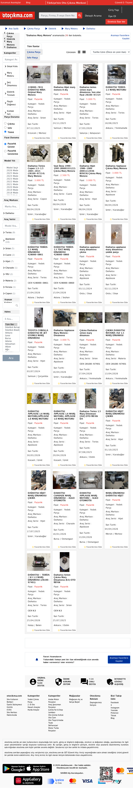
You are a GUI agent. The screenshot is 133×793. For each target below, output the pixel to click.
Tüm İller (11, 324)
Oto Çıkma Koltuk (55, 715)
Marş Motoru (70, 28)
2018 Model (11, 192)
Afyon (11, 346)
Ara (11, 358)
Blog (28, 2)
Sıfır (10, 128)
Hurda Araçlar (33, 710)
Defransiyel (53, 725)
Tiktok (113, 715)
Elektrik (50, 28)
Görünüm (71, 52)
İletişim (93, 705)
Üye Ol (112, 16)
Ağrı (11, 349)
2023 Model (11, 178)
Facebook (115, 702)
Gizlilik (10, 707)
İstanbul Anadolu (11, 330)
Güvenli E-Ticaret (123, 2)
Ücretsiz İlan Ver (116, 21)
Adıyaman (11, 344)
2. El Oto (31, 704)
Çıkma (11, 124)
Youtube (114, 710)
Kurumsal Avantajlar (11, 2)
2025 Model (11, 173)
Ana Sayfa (11, 28)
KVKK (9, 710)
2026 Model (11, 170)
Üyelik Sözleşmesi (14, 704)
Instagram (115, 708)
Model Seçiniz (11, 167)
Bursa (11, 338)
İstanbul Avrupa (11, 327)
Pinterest (114, 713)
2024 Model (11, 176)
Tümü (11, 132)
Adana (11, 341)
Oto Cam (52, 718)
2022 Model (11, 181)
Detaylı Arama (93, 15)
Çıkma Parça (32, 28)
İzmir (11, 335)
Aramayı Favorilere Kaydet (119, 659)
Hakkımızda (12, 715)
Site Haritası (12, 712)
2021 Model (11, 184)
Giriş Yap (113, 9)
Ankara (11, 332)
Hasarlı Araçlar (34, 707)
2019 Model (11, 190)
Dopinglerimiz (96, 702)
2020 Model (11, 187)
